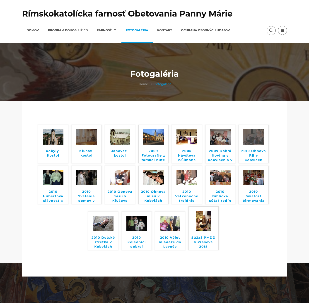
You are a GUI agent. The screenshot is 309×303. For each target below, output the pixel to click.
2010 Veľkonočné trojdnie (186, 196)
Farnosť (104, 30)
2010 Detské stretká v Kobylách (103, 242)
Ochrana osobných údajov (205, 30)
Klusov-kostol (86, 153)
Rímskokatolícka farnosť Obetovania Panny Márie (127, 14)
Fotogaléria (137, 30)
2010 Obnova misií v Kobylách (153, 196)
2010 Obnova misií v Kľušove (120, 196)
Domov (33, 30)
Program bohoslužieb (68, 30)
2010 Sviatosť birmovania (254, 196)
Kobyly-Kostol (53, 153)
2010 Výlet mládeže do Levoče (170, 242)
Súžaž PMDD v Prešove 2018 (203, 242)
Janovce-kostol (120, 153)
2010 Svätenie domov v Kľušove (86, 196)
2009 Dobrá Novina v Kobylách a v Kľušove (220, 155)
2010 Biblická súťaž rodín (220, 196)
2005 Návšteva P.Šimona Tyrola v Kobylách (187, 155)
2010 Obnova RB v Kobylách (253, 155)
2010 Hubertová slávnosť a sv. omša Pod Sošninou (53, 196)
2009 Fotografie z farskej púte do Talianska (153, 155)
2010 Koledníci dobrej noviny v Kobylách (137, 242)
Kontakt (164, 30)
